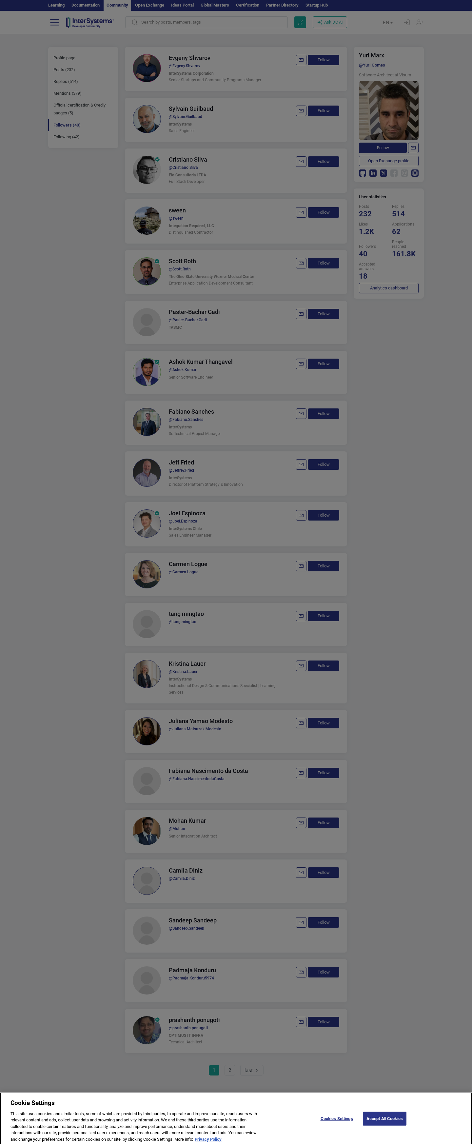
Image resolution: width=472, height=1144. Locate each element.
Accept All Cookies (384, 1125)
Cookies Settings (337, 1125)
